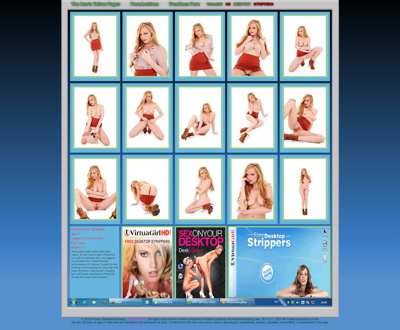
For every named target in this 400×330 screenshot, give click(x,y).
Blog (130, 319)
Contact (141, 319)
